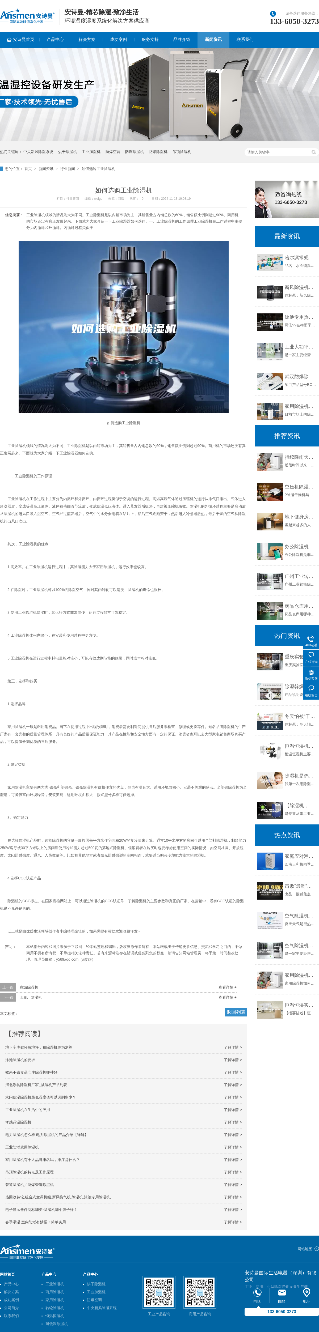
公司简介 (11, 1308)
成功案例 (118, 39)
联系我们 (245, 39)
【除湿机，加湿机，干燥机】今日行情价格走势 (300, 805)
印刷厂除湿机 (31, 997)
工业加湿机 (91, 152)
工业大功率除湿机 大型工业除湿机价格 (300, 347)
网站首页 (7, 1274)
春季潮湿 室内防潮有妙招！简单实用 (35, 1222)
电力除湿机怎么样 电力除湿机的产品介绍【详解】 (46, 1135)
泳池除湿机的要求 (20, 1060)
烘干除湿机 (67, 152)
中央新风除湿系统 (38, 152)
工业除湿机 (54, 1284)
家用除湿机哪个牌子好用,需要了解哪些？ (300, 406)
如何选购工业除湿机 (98, 169)
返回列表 (236, 1012)
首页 (28, 169)
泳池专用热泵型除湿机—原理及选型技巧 (300, 317)
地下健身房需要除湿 (300, 517)
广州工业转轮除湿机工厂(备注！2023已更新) (300, 576)
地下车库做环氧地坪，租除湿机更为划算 (38, 1047)
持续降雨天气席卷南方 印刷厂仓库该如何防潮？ (300, 457)
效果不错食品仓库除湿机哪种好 (31, 1072)
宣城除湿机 (29, 987)
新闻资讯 (213, 39)
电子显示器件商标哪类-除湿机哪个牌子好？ (41, 1209)
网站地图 (304, 1249)
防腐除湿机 (134, 152)
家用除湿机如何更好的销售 (300, 975)
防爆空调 (113, 152)
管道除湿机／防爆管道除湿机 (29, 1184)
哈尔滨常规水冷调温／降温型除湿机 (300, 257)
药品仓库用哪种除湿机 (300, 606)
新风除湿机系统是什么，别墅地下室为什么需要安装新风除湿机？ (300, 287)
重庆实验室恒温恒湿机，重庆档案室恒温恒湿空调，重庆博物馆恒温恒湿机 (300, 656)
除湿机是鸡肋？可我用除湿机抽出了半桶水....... (300, 775)
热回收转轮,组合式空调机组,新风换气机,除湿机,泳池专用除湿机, (58, 1197)
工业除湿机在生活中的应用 (27, 1110)
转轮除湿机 (54, 1308)
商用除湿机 (54, 1292)
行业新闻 (67, 169)
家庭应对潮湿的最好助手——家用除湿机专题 (300, 856)
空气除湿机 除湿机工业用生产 (300, 945)
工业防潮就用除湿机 (22, 1147)
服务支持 (150, 39)
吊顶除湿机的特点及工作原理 (29, 1172)
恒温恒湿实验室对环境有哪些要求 (300, 1005)
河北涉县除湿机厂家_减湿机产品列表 (36, 1085)
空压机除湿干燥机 (300, 487)
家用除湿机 (54, 1300)
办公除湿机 (297, 546)
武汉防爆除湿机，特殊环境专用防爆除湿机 (300, 376)
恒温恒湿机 (54, 1316)
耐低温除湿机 (56, 1324)
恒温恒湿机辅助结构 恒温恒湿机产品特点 (300, 746)
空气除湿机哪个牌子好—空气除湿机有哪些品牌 (300, 915)
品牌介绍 (181, 39)
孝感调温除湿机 (18, 1122)
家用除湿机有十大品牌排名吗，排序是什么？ (42, 1159)
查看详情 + (228, 987)
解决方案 (86, 39)
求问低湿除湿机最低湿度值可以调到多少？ (40, 1097)
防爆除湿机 (158, 152)
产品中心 (55, 39)
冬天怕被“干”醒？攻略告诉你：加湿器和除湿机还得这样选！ (300, 716)
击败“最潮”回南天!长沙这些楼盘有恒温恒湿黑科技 (300, 886)
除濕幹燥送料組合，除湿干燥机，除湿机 (300, 686)
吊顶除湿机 (182, 152)
